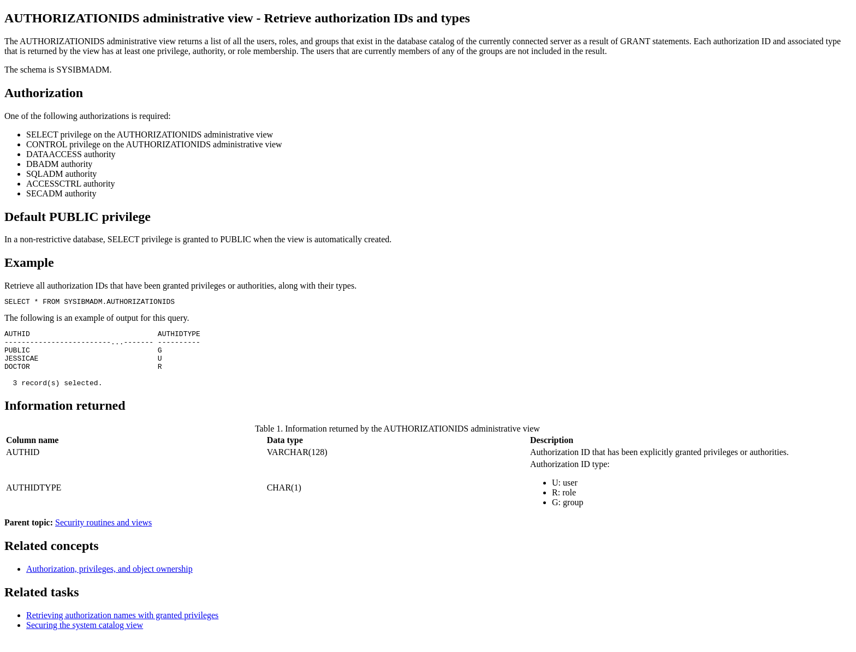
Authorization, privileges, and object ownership (109, 582)
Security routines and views (103, 535)
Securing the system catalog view (84, 638)
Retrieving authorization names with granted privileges (122, 628)
